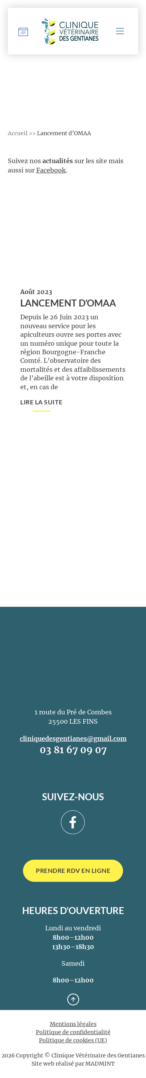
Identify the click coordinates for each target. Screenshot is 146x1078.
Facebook (51, 170)
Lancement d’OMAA (68, 302)
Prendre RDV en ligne (73, 870)
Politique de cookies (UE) (73, 1040)
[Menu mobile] (120, 31)
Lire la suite (41, 402)
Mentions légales (73, 1024)
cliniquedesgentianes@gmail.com (73, 738)
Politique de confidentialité (73, 1032)
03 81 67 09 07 (73, 750)
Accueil (18, 133)
